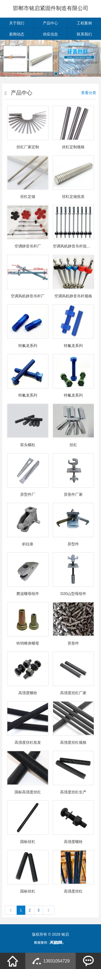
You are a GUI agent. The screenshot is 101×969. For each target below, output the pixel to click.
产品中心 (50, 23)
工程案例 (84, 23)
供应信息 (50, 34)
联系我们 (84, 34)
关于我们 (16, 23)
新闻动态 (16, 34)
